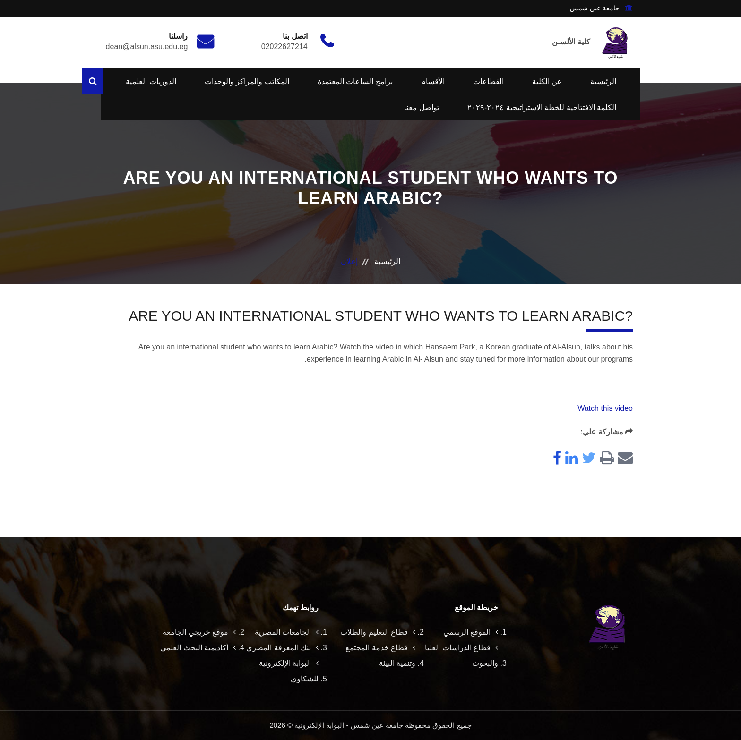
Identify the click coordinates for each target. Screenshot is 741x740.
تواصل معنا (421, 107)
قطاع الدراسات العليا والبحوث (461, 655)
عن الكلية (547, 81)
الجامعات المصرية (287, 632)
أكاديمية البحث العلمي (198, 648)
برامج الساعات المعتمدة (355, 81)
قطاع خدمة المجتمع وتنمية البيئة (380, 655)
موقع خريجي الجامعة (199, 632)
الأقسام (433, 81)
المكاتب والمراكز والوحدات (247, 81)
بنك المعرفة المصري (282, 648)
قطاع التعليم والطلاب (377, 632)
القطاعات (488, 81)
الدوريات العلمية (151, 81)
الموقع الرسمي (470, 632)
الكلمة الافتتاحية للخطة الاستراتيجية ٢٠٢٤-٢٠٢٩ (541, 107)
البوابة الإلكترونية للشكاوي (289, 671)
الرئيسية (603, 81)
